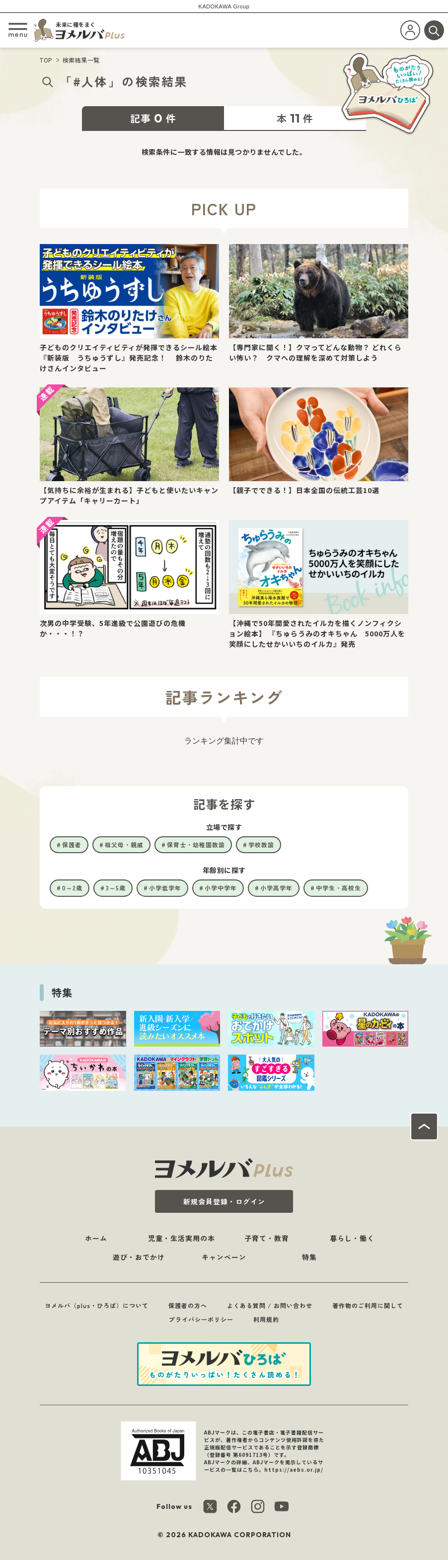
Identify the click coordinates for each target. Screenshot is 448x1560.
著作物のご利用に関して (367, 1305)
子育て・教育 (266, 1238)
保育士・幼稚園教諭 (196, 844)
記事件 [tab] (153, 118)
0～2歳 (72, 887)
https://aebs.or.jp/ (293, 1469)
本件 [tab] (295, 118)
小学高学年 (276, 887)
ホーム (96, 1238)
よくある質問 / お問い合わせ (269, 1305)
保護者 (71, 844)
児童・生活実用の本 (181, 1238)
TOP (46, 60)
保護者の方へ (187, 1305)
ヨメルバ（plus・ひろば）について (97, 1305)
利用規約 (266, 1319)
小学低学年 (165, 887)
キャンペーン (224, 1257)
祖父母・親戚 (124, 844)
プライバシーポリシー (201, 1319)
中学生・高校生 (338, 887)
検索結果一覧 (81, 60)
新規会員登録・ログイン (224, 1201)
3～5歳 (116, 887)
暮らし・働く (352, 1238)
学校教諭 (261, 844)
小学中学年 (221, 887)
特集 (309, 1257)
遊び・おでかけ (139, 1257)
